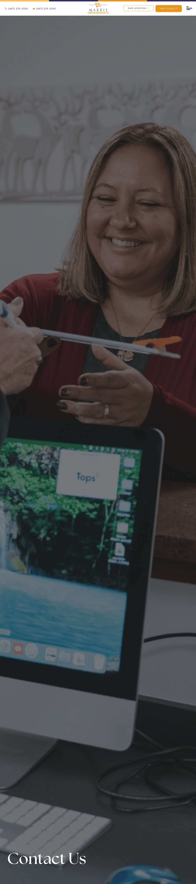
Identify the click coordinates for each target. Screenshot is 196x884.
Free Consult (169, 8)
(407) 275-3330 (16, 8)
